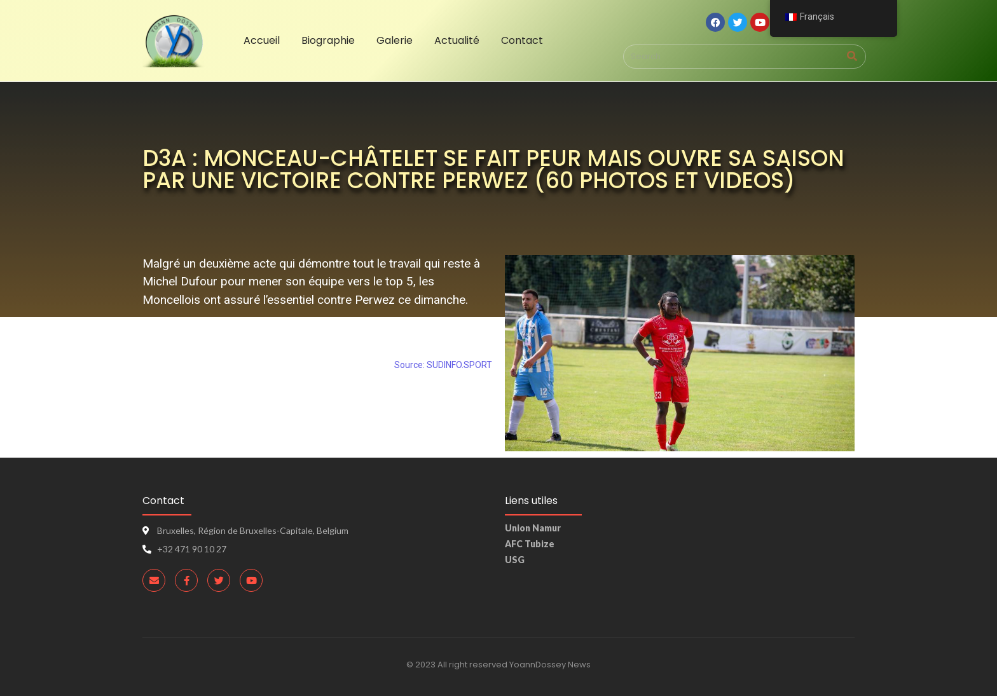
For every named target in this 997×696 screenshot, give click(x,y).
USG (515, 559)
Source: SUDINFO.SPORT (443, 365)
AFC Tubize (529, 543)
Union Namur (533, 527)
